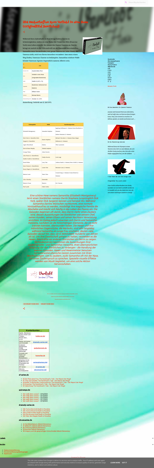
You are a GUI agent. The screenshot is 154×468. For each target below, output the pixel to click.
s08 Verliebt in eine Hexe (31, 304)
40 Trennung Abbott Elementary (34, 427)
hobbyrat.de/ (40, 336)
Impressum (8, 453)
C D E (109, 70)
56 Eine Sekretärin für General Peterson (120, 107)
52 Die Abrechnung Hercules (116, 142)
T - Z (109, 81)
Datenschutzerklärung (12, 450)
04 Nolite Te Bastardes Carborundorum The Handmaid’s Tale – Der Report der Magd (53, 382)
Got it (124, 463)
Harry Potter (112, 65)
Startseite (111, 59)
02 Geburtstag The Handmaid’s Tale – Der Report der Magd (44, 386)
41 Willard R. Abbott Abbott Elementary (37, 426)
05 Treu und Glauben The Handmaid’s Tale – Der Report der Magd (46, 381)
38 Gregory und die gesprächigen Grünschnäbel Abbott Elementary (46, 431)
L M (109, 76)
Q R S (109, 80)
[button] (24, 32)
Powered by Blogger (77, 457)
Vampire (111, 63)
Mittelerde (111, 67)
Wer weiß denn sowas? (31, 394)
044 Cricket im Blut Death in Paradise (36, 412)
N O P (109, 78)
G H (109, 72)
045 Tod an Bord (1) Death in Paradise (36, 411)
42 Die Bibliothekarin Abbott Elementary (37, 424)
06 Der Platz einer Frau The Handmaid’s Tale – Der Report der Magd (47, 379)
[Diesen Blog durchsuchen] (138, 2)
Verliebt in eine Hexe (47, 304)
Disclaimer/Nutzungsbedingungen (16, 452)
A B (109, 68)
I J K (109, 74)
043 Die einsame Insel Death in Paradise (37, 414)
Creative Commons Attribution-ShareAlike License (67, 293)
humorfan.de (40, 355)
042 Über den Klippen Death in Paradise (37, 416)
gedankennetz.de (40, 348)
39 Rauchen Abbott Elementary (34, 429)
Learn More (115, 463)
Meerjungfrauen (114, 61)
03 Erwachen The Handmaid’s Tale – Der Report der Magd (43, 384)
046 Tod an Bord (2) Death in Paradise (36, 409)
